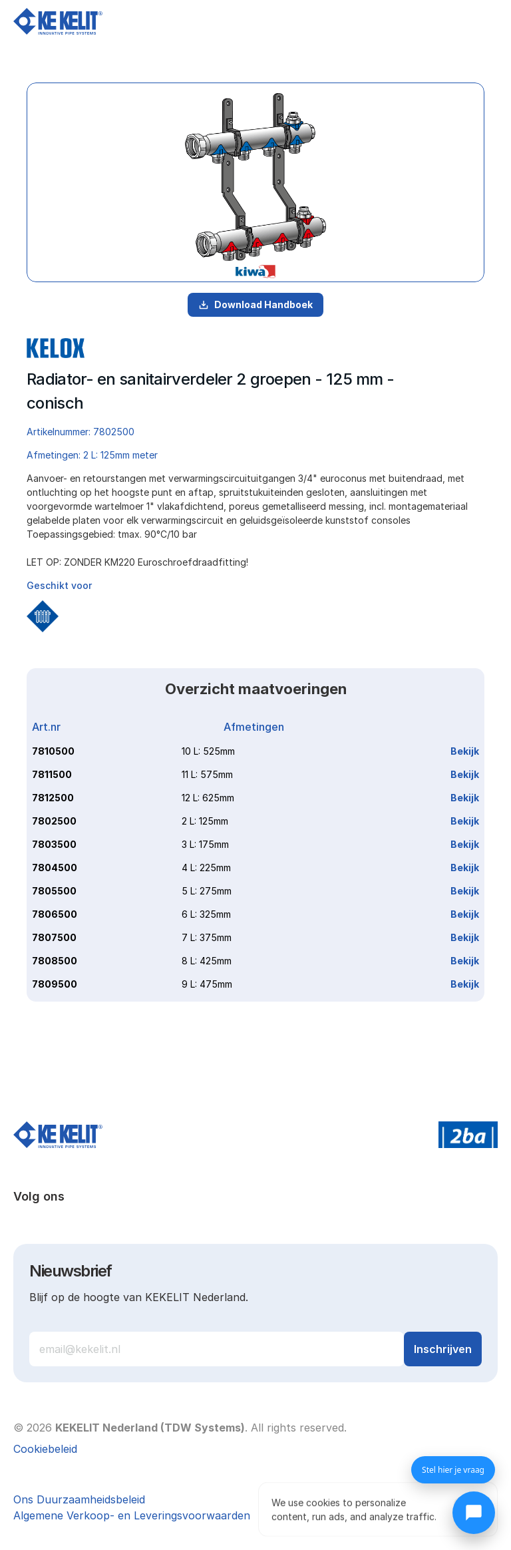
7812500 (53, 797)
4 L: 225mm (206, 867)
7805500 (54, 890)
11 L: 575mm (207, 774)
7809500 (54, 984)
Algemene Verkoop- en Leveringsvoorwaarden (131, 1515)
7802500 (54, 821)
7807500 (54, 937)
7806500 (54, 914)
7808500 (54, 960)
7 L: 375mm (207, 937)
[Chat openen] (473, 1512)
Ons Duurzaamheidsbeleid (79, 1499)
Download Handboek (255, 304)
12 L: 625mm (208, 797)
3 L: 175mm (205, 844)
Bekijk (464, 751)
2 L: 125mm (205, 821)
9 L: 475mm (207, 984)
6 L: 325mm (206, 914)
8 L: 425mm (207, 960)
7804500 (54, 867)
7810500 (53, 751)
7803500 (54, 844)
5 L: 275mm (207, 890)
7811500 (52, 774)
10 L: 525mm (208, 751)
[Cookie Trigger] (45, 1449)
